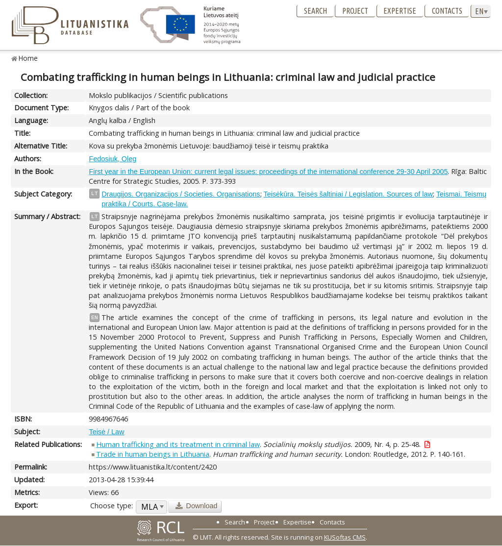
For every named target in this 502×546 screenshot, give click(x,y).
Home (28, 58)
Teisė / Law (106, 432)
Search (315, 10)
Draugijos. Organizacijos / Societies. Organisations (180, 194)
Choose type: (111, 505)
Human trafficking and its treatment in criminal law (178, 444)
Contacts (447, 10)
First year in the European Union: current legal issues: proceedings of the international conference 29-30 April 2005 (268, 171)
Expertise (399, 10)
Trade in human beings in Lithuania (152, 454)
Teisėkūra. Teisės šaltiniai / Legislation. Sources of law (348, 194)
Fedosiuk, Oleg (112, 159)
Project (355, 10)
